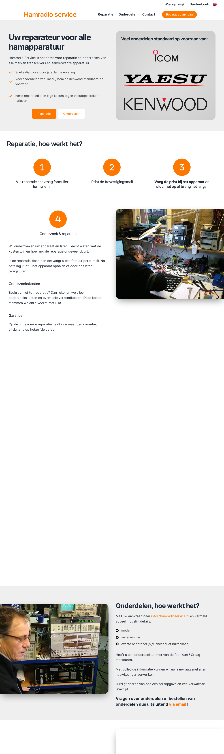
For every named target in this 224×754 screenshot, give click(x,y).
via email (177, 705)
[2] (112, 167)
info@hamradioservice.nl (170, 616)
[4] (58, 219)
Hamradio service (50, 14)
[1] (42, 167)
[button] (179, 14)
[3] (182, 167)
